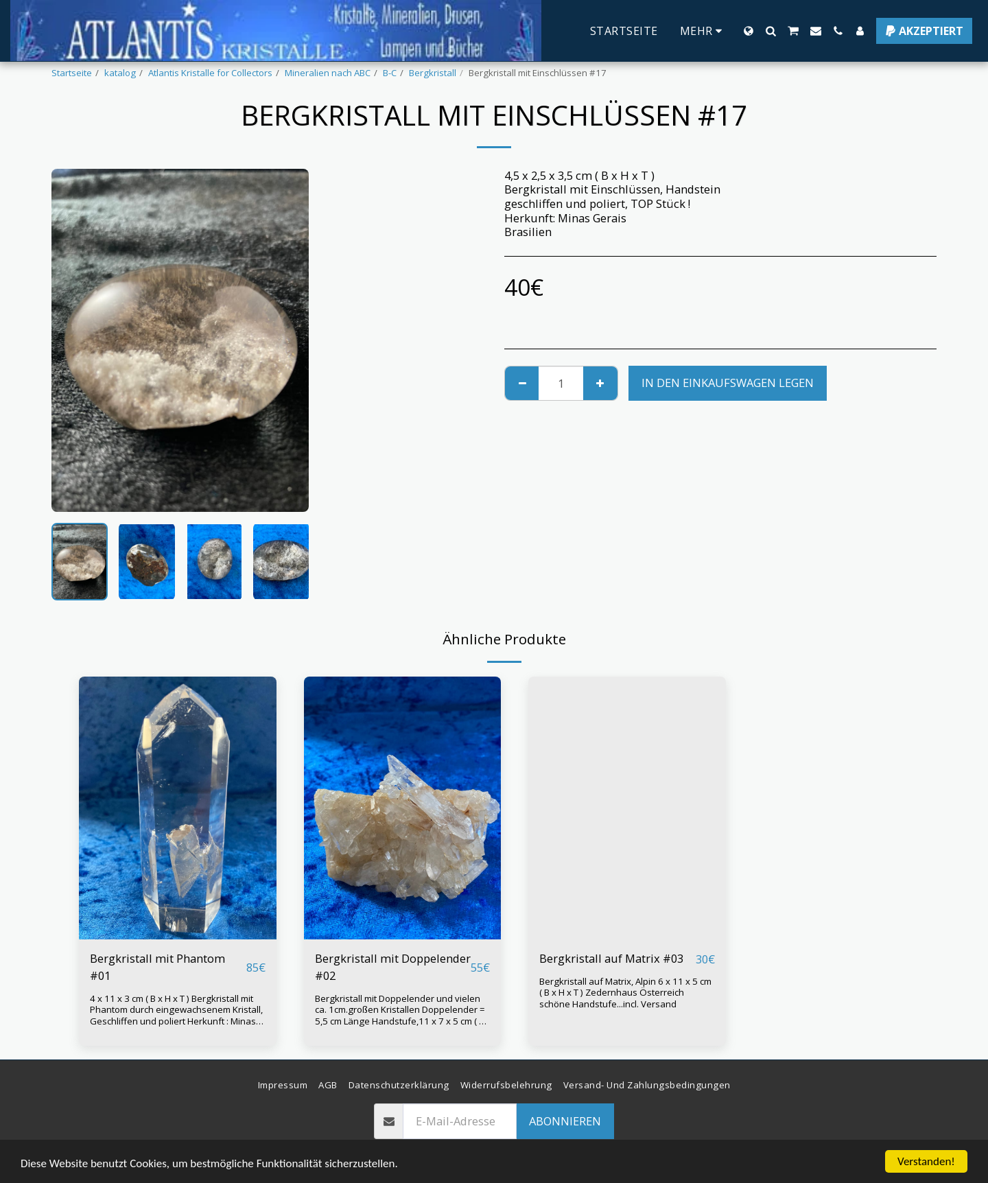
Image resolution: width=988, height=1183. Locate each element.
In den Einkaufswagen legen (728, 382)
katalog (120, 73)
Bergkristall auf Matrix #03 (611, 958)
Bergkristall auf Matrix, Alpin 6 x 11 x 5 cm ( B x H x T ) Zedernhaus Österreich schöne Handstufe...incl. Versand (625, 992)
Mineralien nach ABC (327, 73)
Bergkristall (432, 73)
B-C (390, 73)
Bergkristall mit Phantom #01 (157, 966)
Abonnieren (565, 1121)
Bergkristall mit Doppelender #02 (393, 966)
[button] (770, 30)
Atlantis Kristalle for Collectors (210, 73)
